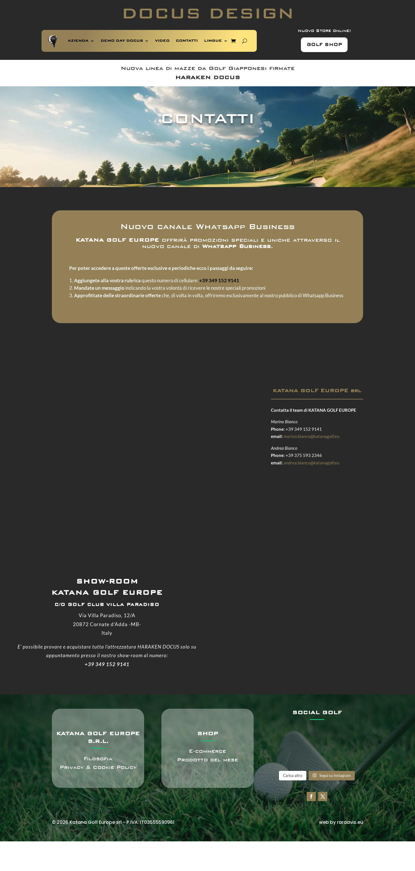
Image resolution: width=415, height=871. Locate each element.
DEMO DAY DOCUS (122, 41)
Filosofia (98, 759)
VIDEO (162, 41)
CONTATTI (187, 41)
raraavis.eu (350, 822)
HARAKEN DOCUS (207, 77)
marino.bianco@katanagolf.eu (311, 436)
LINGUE (213, 41)
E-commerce (207, 751)
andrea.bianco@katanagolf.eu (311, 462)
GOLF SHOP (324, 44)
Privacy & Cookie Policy (98, 767)
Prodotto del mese (207, 760)
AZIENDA (78, 41)
